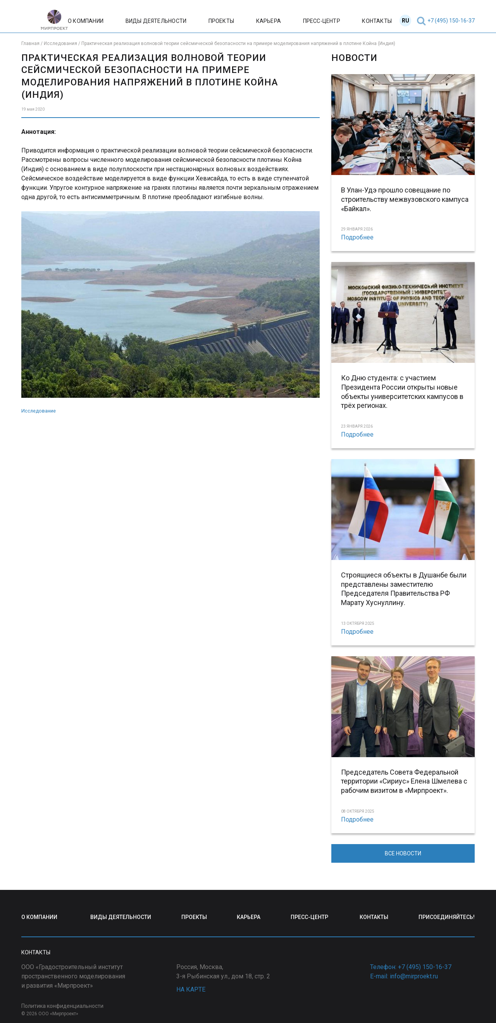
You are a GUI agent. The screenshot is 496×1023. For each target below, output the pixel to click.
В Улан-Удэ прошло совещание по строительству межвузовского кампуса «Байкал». (404, 199)
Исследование (38, 411)
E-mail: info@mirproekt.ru (404, 976)
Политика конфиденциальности (62, 1006)
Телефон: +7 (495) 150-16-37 (410, 967)
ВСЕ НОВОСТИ (403, 853)
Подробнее (357, 237)
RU (405, 20)
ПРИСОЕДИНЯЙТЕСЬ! (446, 917)
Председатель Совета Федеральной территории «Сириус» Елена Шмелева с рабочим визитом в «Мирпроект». (404, 781)
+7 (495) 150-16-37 (451, 20)
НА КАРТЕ (190, 989)
